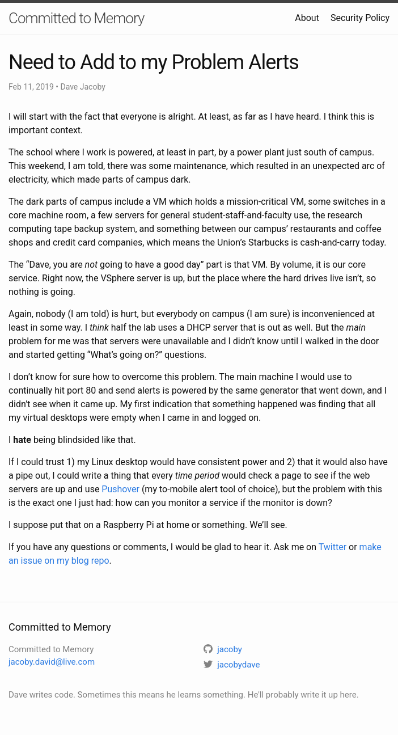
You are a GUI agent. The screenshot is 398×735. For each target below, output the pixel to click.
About (307, 17)
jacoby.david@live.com (52, 662)
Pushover (120, 489)
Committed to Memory (76, 18)
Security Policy (360, 17)
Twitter (332, 547)
